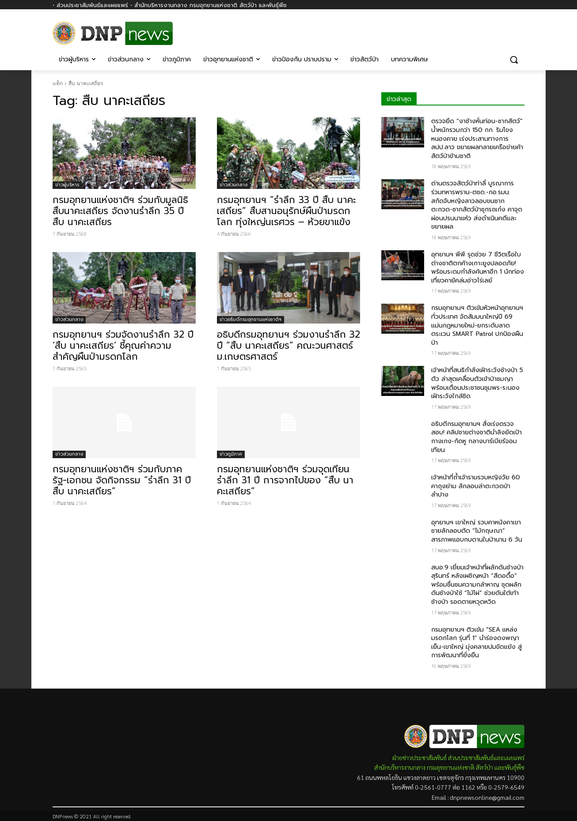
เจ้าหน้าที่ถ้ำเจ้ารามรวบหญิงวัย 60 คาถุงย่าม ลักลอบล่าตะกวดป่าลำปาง (475, 486)
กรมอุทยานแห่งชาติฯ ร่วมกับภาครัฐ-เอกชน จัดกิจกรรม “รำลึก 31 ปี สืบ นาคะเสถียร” (122, 480)
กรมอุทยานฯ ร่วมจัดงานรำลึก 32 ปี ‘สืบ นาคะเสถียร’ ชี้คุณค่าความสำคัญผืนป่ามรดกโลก (123, 346)
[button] (513, 59)
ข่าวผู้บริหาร (67, 184)
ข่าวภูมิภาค (231, 454)
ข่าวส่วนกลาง (233, 184)
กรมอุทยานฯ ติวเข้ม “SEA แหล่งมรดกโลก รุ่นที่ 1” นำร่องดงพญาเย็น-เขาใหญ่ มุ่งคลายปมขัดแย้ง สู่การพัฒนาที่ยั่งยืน (476, 642)
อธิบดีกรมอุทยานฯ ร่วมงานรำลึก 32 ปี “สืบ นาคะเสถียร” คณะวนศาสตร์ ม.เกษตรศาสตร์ (288, 346)
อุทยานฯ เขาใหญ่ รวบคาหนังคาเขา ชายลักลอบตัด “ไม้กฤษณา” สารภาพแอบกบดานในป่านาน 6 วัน (476, 531)
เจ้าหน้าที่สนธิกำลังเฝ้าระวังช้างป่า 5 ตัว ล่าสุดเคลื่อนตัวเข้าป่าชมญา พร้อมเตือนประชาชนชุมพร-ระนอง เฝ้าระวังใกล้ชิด (477, 383)
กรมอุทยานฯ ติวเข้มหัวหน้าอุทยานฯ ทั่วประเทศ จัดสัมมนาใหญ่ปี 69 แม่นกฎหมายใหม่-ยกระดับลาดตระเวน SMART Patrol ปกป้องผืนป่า (477, 325)
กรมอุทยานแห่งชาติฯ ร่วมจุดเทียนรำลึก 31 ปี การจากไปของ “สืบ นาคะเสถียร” (285, 480)
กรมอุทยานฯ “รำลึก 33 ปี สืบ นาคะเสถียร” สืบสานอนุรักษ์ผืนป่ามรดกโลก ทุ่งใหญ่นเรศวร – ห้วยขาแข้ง (286, 211)
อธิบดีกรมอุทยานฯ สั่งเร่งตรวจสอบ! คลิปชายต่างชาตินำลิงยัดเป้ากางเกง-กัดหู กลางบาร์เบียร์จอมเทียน (476, 437)
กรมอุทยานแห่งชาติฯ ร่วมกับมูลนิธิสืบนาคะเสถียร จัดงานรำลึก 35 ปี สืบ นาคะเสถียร (120, 211)
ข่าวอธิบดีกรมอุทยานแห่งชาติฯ (250, 319)
